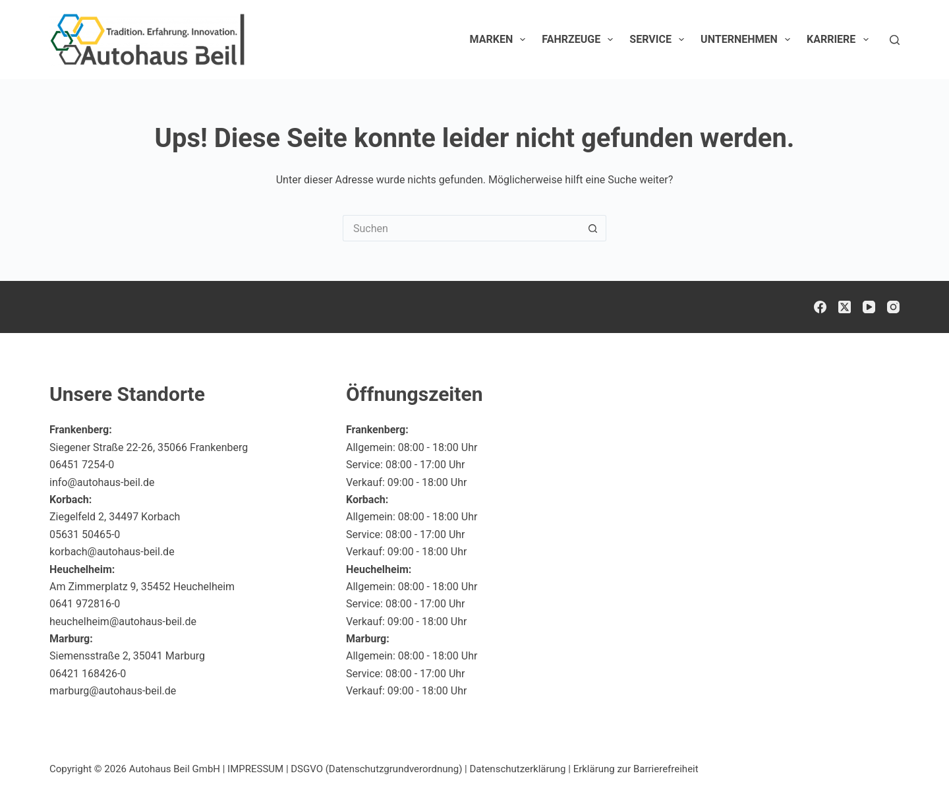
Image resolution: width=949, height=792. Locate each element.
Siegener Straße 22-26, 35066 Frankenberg (148, 447)
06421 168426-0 (87, 673)
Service (659, 39)
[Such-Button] (593, 228)
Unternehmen (748, 39)
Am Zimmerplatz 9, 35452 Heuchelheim (142, 586)
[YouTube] (869, 307)
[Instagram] (893, 307)
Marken (500, 39)
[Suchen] (895, 40)
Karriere (840, 39)
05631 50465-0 (84, 534)
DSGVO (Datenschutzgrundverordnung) (376, 769)
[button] (906, 755)
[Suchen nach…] (461, 228)
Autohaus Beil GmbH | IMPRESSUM (206, 769)
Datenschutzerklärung (518, 769)
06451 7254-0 (81, 464)
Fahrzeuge (580, 39)
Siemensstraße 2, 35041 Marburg (127, 656)
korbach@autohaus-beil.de (112, 551)
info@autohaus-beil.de (102, 482)
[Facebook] (820, 307)
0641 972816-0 (84, 603)
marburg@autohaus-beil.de (112, 691)
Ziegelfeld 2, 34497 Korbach (114, 516)
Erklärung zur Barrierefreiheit (636, 769)
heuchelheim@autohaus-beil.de (122, 621)
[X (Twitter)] (844, 307)
